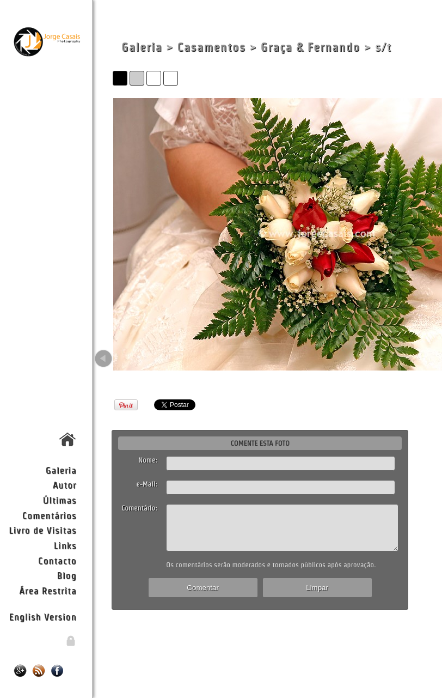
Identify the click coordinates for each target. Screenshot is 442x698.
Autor (65, 485)
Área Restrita (47, 590)
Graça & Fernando (310, 47)
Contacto (57, 560)
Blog (67, 575)
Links (65, 545)
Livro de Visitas (42, 530)
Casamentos (211, 47)
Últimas (60, 500)
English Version (43, 616)
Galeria (61, 470)
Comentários (49, 515)
